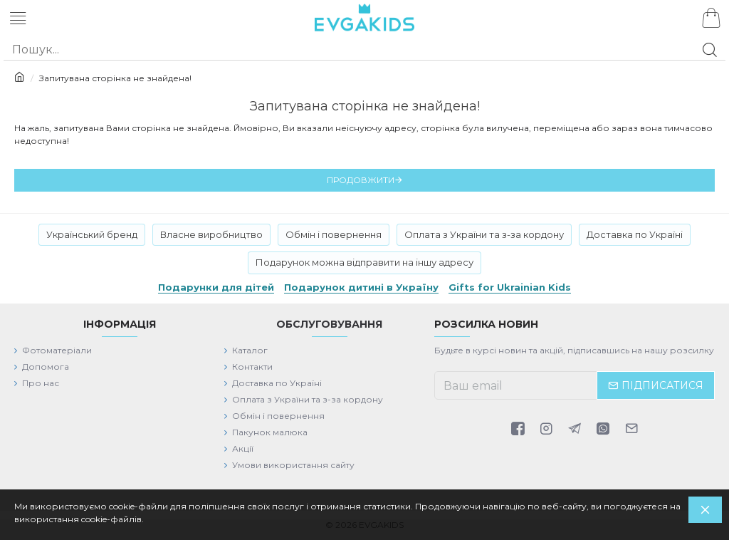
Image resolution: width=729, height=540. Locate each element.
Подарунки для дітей (216, 287)
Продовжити (360, 180)
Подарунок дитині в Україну (361, 287)
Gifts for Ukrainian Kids (510, 287)
